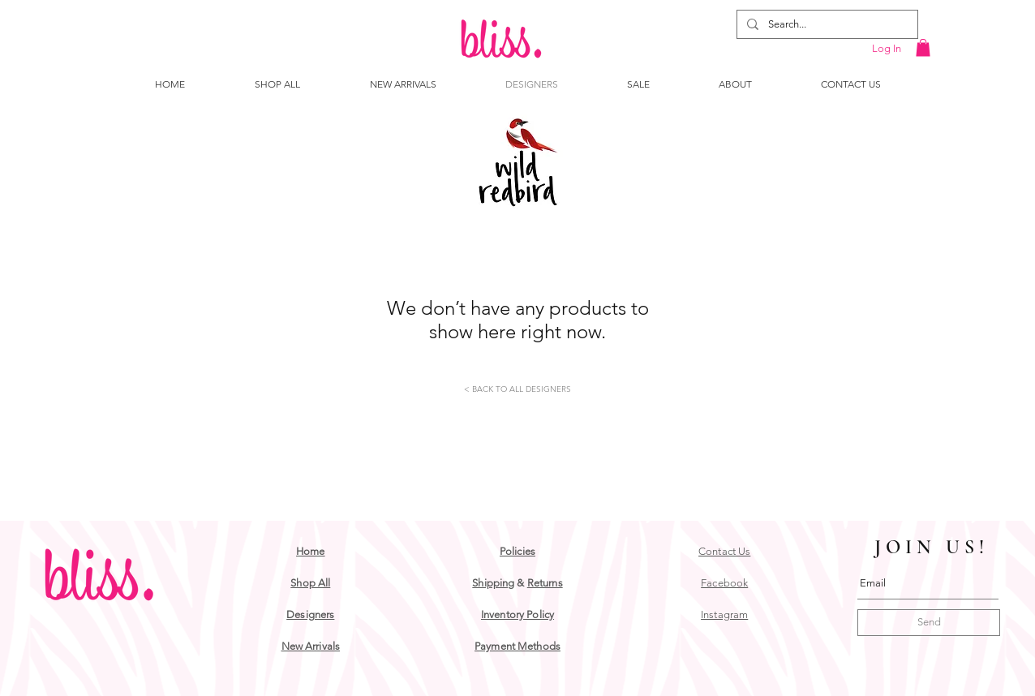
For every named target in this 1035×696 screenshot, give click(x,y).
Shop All (310, 583)
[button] (923, 48)
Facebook (724, 583)
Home (310, 551)
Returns (545, 583)
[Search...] (825, 24)
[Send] (928, 622)
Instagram (724, 614)
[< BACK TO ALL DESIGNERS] (517, 389)
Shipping (493, 583)
